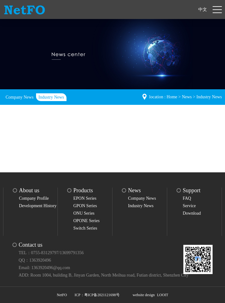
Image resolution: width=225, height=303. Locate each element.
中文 (202, 9)
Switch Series (85, 228)
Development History (38, 205)
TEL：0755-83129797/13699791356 (51, 252)
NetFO (62, 295)
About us (29, 190)
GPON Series (85, 205)
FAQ (187, 198)
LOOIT (162, 295)
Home (172, 97)
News (187, 97)
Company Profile (34, 198)
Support (191, 190)
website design (144, 295)
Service (189, 205)
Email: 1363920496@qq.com (44, 267)
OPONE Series (86, 220)
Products (83, 190)
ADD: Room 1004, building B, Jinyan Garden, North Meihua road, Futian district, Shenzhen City (104, 275)
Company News (20, 97)
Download (192, 213)
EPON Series (84, 198)
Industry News (51, 97)
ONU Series (83, 213)
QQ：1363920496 (35, 260)
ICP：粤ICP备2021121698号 (97, 295)
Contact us (31, 245)
